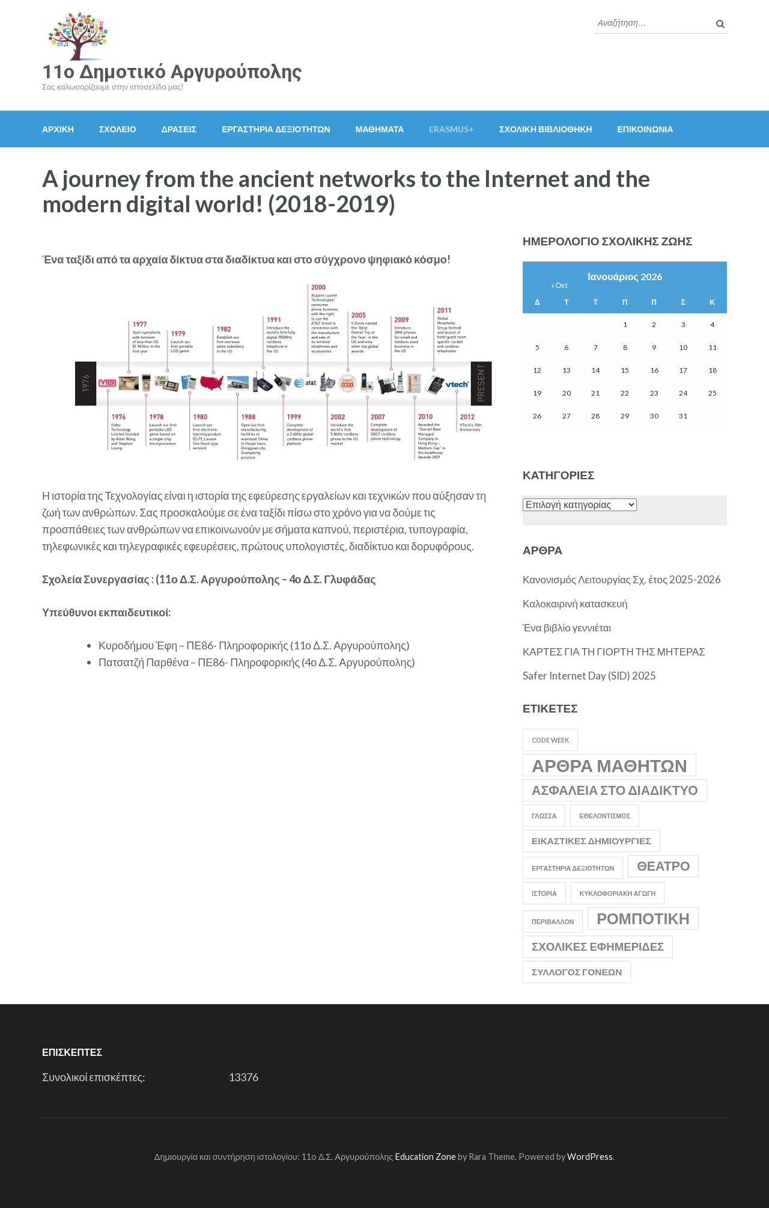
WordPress (590, 1156)
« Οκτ (559, 285)
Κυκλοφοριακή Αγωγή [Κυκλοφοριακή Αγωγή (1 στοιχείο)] (618, 893)
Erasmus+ (451, 129)
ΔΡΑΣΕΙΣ (179, 129)
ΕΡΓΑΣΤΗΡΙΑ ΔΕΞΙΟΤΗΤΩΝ (276, 129)
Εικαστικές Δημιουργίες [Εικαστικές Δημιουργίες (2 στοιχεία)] (591, 840)
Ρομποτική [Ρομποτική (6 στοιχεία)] (643, 918)
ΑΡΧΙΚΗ (58, 129)
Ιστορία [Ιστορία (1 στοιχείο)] (544, 893)
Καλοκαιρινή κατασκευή (575, 603)
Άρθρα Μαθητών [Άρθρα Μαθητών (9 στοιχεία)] (609, 765)
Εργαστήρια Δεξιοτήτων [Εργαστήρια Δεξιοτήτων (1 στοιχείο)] (573, 868)
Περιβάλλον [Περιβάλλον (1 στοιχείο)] (553, 921)
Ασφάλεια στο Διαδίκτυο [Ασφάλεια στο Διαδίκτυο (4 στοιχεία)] (615, 790)
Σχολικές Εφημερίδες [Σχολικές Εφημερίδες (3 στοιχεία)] (598, 946)
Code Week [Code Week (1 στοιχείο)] (550, 740)
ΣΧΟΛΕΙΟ (117, 129)
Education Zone (426, 1156)
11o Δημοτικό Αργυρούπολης (172, 71)
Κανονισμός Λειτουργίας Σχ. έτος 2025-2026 (622, 579)
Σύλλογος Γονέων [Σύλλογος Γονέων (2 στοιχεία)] (577, 971)
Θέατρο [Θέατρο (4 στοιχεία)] (663, 866)
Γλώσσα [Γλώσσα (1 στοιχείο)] (544, 816)
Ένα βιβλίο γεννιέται (567, 627)
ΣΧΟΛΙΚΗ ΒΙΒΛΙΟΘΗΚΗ (545, 129)
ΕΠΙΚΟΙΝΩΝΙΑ (645, 129)
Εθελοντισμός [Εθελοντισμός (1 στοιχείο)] (604, 816)
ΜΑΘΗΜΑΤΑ (380, 129)
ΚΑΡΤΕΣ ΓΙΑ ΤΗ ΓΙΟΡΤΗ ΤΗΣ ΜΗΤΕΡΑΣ (614, 651)
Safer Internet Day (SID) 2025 (589, 675)
